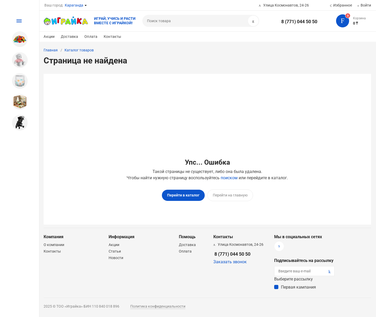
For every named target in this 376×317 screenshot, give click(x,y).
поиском (229, 177)
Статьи (115, 249)
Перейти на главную (230, 195)
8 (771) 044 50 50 (299, 21)
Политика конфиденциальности (157, 304)
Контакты (112, 36)
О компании (54, 243)
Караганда (74, 5)
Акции (49, 36)
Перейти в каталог (183, 195)
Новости (116, 256)
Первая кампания (298, 285)
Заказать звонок (230, 260)
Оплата (90, 36)
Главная (51, 50)
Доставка (69, 36)
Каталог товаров (79, 50)
